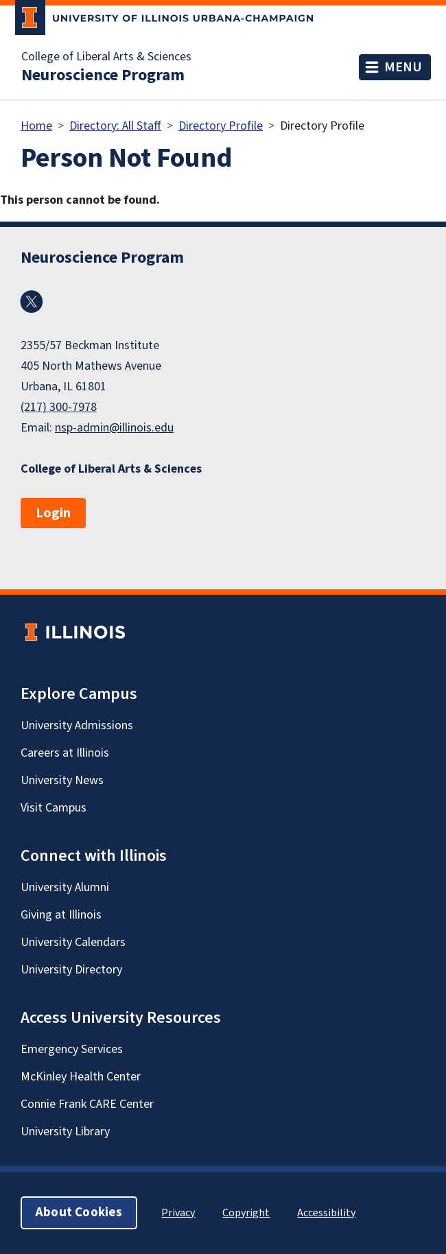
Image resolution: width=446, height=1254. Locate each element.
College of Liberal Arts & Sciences (106, 57)
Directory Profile (220, 125)
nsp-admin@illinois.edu (114, 427)
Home (36, 125)
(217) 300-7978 (59, 407)
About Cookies (79, 1212)
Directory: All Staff (115, 125)
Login (53, 513)
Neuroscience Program (103, 75)
